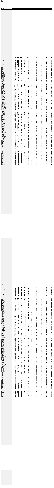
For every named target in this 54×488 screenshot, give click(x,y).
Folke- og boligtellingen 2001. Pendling (6, 3)
